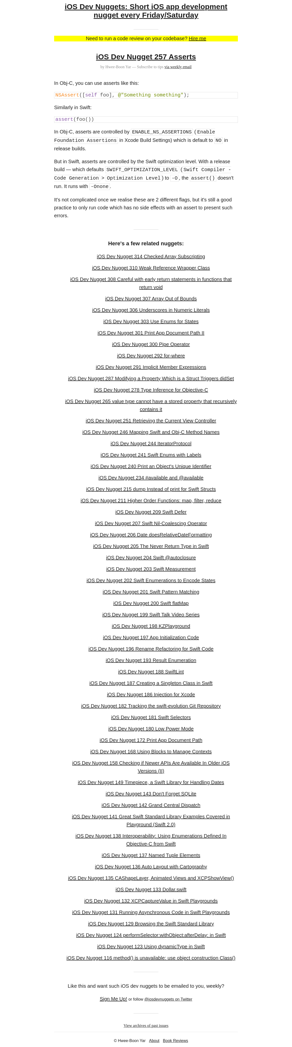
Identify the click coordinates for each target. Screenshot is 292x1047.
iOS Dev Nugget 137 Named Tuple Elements (151, 855)
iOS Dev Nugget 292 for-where (151, 355)
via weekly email (177, 67)
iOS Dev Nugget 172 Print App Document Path (151, 740)
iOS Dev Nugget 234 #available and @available (151, 477)
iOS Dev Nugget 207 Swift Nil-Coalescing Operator (151, 523)
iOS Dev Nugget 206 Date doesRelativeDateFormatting (151, 535)
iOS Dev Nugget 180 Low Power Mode (151, 728)
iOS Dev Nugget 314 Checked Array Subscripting (151, 256)
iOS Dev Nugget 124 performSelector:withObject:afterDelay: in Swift (151, 935)
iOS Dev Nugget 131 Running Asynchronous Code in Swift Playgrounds (151, 912)
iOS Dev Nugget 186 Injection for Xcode (151, 694)
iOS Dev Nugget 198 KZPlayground (151, 626)
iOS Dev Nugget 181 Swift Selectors (151, 717)
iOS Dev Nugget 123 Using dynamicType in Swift (151, 946)
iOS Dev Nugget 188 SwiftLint (151, 671)
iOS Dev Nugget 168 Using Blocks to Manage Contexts (151, 751)
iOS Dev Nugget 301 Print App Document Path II (151, 333)
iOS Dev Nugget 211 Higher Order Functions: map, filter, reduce (151, 500)
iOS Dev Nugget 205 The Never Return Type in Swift (151, 546)
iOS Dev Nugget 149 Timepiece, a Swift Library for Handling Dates (151, 782)
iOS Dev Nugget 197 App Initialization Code (151, 637)
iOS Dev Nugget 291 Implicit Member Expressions (151, 367)
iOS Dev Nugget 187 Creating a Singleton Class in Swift (151, 683)
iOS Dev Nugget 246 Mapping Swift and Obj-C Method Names (151, 432)
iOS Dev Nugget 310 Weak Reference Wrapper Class (151, 268)
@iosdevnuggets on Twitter (168, 999)
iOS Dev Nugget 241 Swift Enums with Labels (151, 455)
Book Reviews (175, 1041)
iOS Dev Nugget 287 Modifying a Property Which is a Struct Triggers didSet (151, 378)
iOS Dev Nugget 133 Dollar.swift (150, 889)
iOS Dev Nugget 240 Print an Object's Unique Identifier (151, 466)
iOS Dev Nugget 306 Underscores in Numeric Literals (151, 310)
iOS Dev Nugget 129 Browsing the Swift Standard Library (151, 923)
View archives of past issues (146, 1025)
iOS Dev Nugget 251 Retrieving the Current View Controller (151, 420)
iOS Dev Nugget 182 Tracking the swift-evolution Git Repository (151, 706)
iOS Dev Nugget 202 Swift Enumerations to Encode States (150, 580)
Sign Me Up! (113, 999)
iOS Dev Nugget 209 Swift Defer (151, 512)
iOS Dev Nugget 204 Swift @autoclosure (151, 557)
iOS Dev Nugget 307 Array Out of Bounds (151, 298)
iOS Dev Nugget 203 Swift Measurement (151, 569)
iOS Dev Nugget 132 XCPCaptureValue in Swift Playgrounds (151, 901)
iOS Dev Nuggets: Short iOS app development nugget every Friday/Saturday (146, 10)
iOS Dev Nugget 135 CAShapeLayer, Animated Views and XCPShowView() (151, 878)
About (154, 1041)
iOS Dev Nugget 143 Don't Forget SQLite (151, 793)
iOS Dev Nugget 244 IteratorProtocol (150, 443)
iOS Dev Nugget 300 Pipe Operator (151, 344)
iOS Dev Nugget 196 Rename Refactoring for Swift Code (151, 649)
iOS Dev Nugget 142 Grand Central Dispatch (151, 805)
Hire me (197, 38)
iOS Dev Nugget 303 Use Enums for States (151, 321)
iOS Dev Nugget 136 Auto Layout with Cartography (151, 866)
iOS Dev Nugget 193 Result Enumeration (151, 660)
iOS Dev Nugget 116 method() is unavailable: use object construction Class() (151, 958)
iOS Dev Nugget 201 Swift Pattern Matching (151, 592)
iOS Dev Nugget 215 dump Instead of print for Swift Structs (151, 489)
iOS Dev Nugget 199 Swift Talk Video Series (151, 614)
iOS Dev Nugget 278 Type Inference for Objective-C (151, 390)
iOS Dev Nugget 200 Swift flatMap (150, 603)
